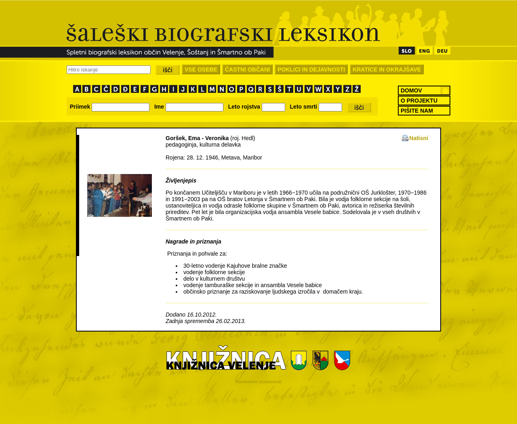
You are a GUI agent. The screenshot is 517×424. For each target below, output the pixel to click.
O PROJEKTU (419, 100)
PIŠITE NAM (417, 110)
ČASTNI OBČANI (247, 69)
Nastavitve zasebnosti (258, 381)
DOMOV (411, 90)
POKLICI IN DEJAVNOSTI (311, 69)
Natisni (418, 138)
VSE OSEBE (201, 69)
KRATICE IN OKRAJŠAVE (387, 69)
